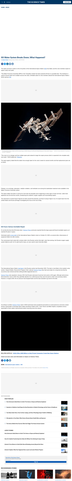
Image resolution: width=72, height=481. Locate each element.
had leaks (20, 268)
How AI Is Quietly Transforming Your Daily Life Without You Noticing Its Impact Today (25, 438)
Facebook (2, 64)
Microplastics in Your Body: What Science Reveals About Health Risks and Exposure (26, 418)
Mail (12, 64)
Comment (10, 64)
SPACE (7, 7)
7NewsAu (19, 157)
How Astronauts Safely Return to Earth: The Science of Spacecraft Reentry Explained (26, 401)
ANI (10, 77)
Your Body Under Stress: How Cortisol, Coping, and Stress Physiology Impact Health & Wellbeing (29, 412)
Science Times (27, 230)
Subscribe (67, 2)
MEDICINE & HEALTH (5, 480)
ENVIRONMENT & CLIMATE (42, 480)
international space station (12, 364)
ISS (45, 68)
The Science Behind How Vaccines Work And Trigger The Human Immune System (25, 423)
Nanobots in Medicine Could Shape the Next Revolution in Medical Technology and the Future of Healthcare (31, 407)
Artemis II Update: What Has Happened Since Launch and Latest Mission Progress (24, 449)
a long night (13, 235)
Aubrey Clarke (5, 59)
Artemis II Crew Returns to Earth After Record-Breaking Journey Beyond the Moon (24, 444)
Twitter (5, 64)
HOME (3, 7)
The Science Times (36, 2)
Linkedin (7, 64)
